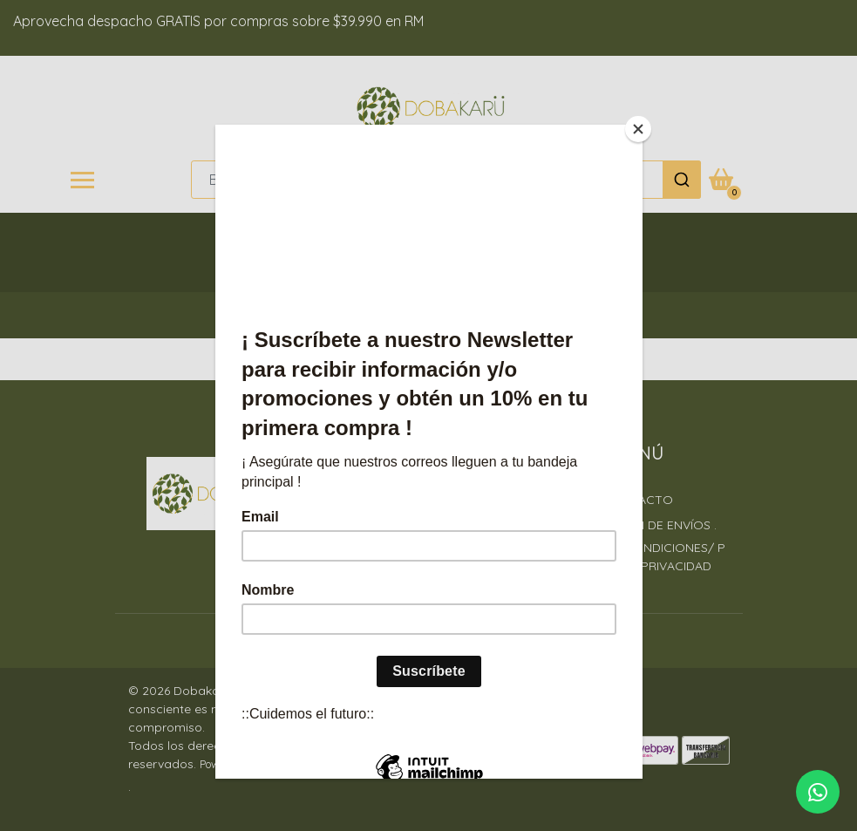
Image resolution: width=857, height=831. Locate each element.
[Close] (638, 129)
